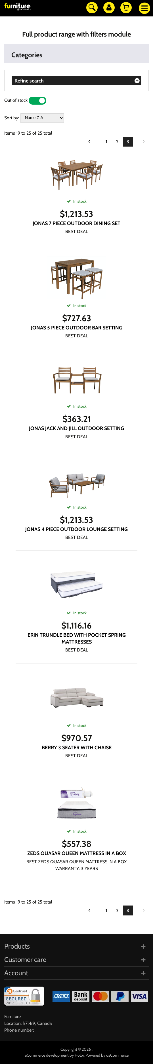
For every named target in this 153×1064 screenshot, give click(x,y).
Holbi (79, 1055)
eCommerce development (47, 1055)
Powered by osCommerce (107, 1055)
